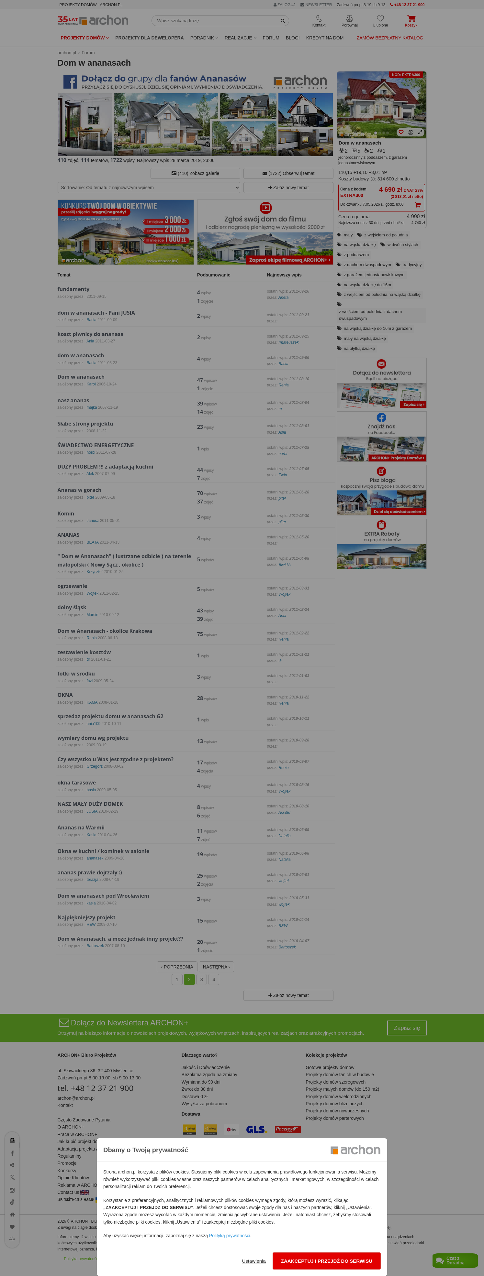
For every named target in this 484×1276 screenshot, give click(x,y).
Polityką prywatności (229, 1235)
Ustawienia (253, 1261)
